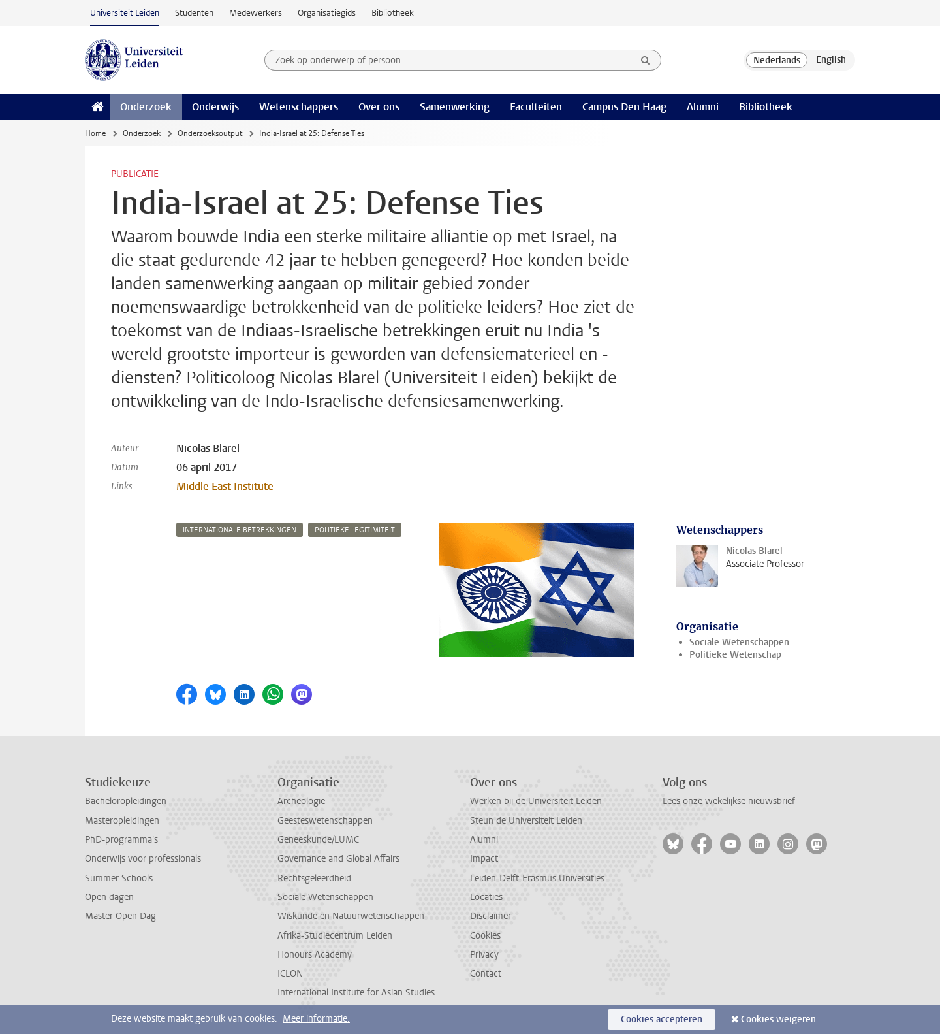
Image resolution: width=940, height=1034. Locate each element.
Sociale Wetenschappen (739, 642)
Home (95, 133)
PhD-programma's (121, 839)
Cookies (485, 935)
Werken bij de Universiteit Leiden (536, 801)
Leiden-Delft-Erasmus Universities (537, 878)
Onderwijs (215, 107)
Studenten (194, 12)
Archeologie (301, 801)
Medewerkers (255, 12)
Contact (485, 973)
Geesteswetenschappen (325, 821)
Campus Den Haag (624, 107)
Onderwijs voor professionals (143, 858)
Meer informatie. (316, 1018)
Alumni (703, 107)
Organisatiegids (327, 12)
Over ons (379, 107)
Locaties (486, 897)
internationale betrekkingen (239, 530)
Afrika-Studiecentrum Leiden (334, 935)
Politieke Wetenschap (735, 655)
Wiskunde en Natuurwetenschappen (350, 916)
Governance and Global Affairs (338, 858)
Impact (484, 858)
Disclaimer (490, 916)
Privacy (484, 954)
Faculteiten (536, 107)
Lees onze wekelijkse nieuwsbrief (729, 801)
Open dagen (109, 897)
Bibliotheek (392, 12)
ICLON (290, 973)
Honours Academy (314, 954)
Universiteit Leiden (124, 12)
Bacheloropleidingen (125, 801)
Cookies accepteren (661, 1019)
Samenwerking (455, 107)
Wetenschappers (298, 107)
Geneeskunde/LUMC (318, 839)
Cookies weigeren (778, 1019)
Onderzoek (146, 107)
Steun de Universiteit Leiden (526, 821)
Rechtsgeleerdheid (314, 878)
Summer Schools (119, 878)
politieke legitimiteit (355, 530)
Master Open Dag (120, 916)
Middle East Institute (225, 486)
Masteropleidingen (122, 821)
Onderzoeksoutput (210, 133)
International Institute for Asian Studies (356, 992)
